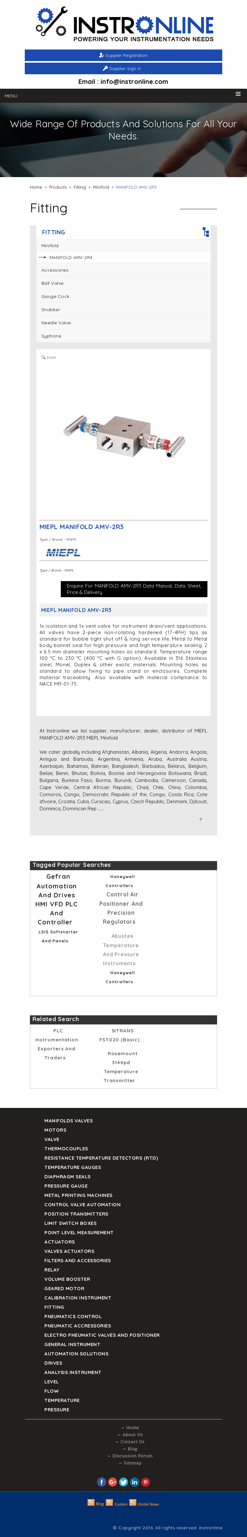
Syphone (51, 336)
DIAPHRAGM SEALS (67, 1176)
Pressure (56, 1410)
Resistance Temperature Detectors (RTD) (101, 1158)
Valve (51, 1139)
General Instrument (72, 1344)
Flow (51, 1391)
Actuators (59, 1242)
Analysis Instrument (73, 1372)
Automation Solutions (76, 1354)
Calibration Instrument (77, 1298)
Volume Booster (67, 1279)
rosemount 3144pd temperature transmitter (121, 1066)
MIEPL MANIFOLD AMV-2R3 (82, 527)
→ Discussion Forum (129, 1456)
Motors (55, 1130)
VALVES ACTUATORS (69, 1251)
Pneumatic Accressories (77, 1326)
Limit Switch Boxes (70, 1223)
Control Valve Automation (82, 1204)
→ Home (129, 1428)
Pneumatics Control (73, 1316)
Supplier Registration (126, 55)
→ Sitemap (130, 1463)
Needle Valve (56, 323)
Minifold (101, 187)
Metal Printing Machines (78, 1195)
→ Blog (130, 1449)
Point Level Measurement (79, 1232)
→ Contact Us (129, 1442)
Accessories (55, 270)
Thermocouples (66, 1149)
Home (36, 187)
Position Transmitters (76, 1214)
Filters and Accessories (77, 1260)
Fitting (80, 187)
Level (51, 1382)
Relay (51, 1270)
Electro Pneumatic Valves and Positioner (102, 1335)
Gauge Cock (55, 296)
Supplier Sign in (125, 68)
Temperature (62, 1400)
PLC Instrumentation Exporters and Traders (56, 1044)
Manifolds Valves (68, 1121)
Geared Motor (64, 1288)
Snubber (50, 309)
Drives (53, 1363)
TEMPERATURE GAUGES (72, 1167)
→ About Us (129, 1435)
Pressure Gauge (65, 1186)
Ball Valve (52, 283)
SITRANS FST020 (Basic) (119, 1035)
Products (58, 187)
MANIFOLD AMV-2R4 (71, 257)
